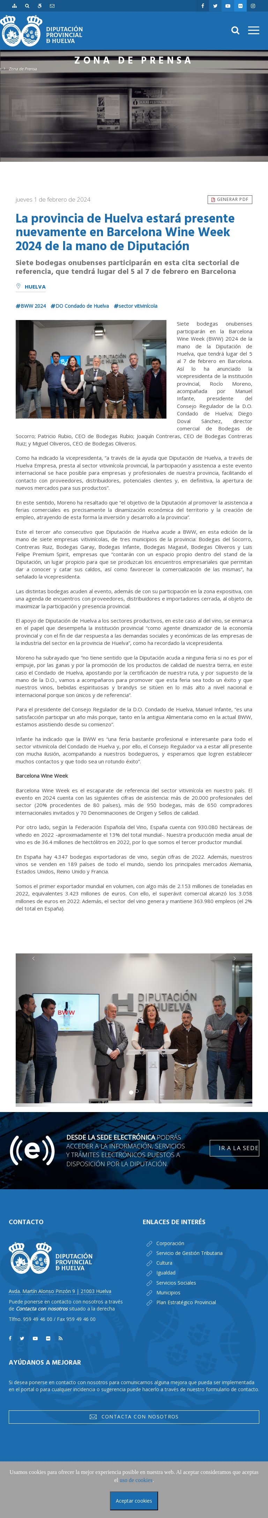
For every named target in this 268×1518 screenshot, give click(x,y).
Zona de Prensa (23, 68)
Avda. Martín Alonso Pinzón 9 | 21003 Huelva (60, 1291)
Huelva (31, 287)
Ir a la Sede (239, 1148)
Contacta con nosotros (134, 1416)
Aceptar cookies (134, 1500)
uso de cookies (136, 1480)
